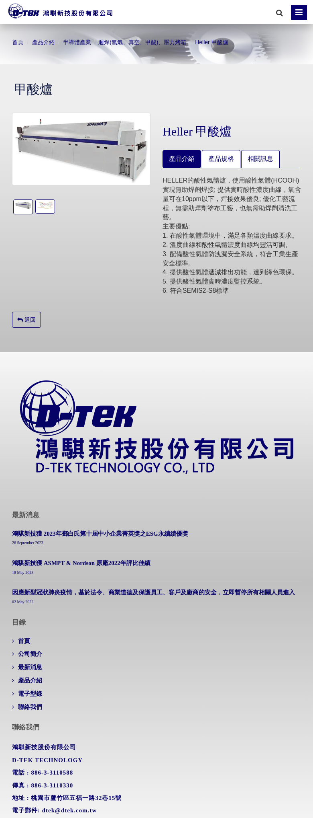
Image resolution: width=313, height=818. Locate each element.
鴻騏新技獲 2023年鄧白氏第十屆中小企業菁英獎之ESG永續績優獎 (100, 533)
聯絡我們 (30, 707)
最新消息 (30, 667)
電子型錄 (30, 694)
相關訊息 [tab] (260, 158)
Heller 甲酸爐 (211, 42)
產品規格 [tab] (221, 158)
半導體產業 (77, 42)
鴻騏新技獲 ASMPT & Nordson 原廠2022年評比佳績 (81, 563)
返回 (26, 320)
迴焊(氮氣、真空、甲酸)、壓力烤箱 (142, 42)
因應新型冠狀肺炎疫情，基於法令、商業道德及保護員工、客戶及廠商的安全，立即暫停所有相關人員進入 (153, 592)
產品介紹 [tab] (182, 158)
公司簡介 (30, 654)
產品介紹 (43, 42)
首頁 (17, 42)
